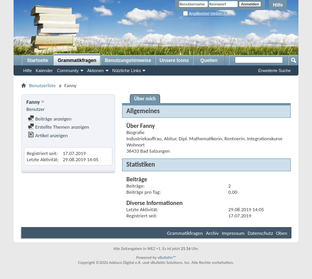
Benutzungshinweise (128, 60)
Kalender (44, 70)
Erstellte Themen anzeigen (58, 127)
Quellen (208, 60)
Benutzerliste (42, 85)
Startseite (37, 60)
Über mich (145, 99)
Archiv (212, 233)
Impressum (233, 233)
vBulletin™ (167, 257)
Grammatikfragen (77, 60)
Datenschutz (260, 233)
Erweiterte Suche (274, 70)
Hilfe (278, 5)
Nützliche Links (126, 70)
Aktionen (95, 70)
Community (68, 70)
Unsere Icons (174, 60)
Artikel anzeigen (48, 135)
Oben (281, 233)
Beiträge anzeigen (49, 119)
